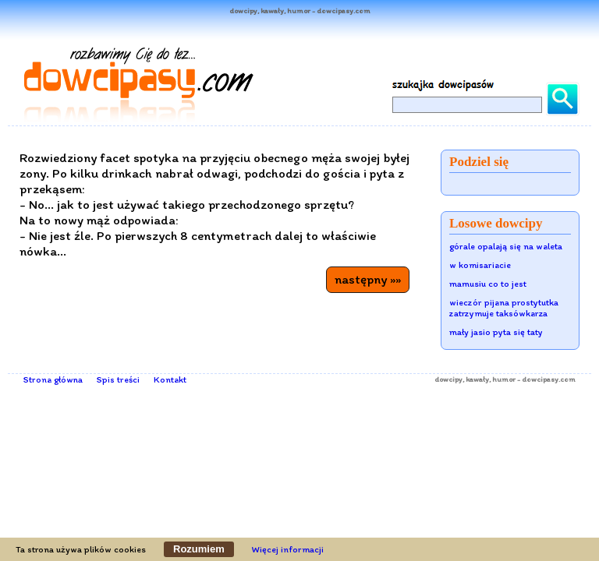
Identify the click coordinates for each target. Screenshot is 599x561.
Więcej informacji (288, 549)
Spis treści (118, 379)
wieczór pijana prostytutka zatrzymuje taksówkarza (503, 308)
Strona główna (53, 379)
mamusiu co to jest (487, 283)
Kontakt (170, 379)
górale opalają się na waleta (505, 246)
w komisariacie (480, 264)
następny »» (368, 279)
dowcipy (448, 379)
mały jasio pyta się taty (496, 331)
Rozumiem (199, 549)
